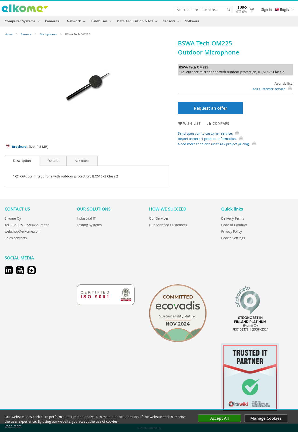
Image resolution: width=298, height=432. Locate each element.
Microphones (49, 34)
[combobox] (204, 9)
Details (52, 160)
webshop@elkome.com (23, 231)
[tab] (22, 161)
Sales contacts (16, 238)
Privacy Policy (231, 231)
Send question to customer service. (208, 133)
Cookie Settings (233, 238)
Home (9, 34)
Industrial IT (86, 218)
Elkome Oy (13, 218)
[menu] (149, 21)
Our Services (159, 218)
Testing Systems (89, 225)
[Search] (228, 9)
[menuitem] (21, 21)
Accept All (219, 418)
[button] (285, 9)
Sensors (26, 34)
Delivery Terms (232, 218)
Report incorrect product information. (210, 138)
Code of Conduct (234, 225)
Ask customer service (269, 89)
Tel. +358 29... (27, 225)
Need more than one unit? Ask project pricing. (217, 144)
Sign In (266, 9)
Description (22, 160)
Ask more (82, 160)
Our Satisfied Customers (168, 225)
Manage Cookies (265, 418)
